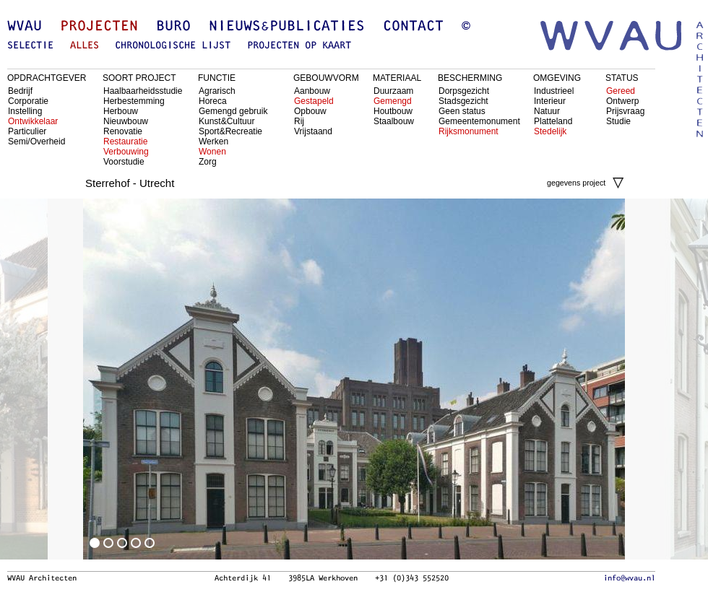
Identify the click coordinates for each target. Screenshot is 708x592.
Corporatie (28, 101)
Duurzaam (393, 91)
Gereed (620, 91)
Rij (299, 121)
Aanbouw (312, 91)
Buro (173, 26)
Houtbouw (393, 111)
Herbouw (120, 111)
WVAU (24, 26)
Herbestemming (134, 101)
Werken (213, 141)
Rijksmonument (468, 131)
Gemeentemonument (479, 121)
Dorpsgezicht (464, 91)
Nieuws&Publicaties (287, 26)
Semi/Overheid (36, 141)
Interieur (550, 101)
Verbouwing (126, 152)
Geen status (462, 111)
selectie (30, 46)
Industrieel (554, 91)
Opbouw (310, 111)
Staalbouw (394, 121)
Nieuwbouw (125, 121)
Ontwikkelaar (33, 121)
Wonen (212, 152)
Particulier (27, 131)
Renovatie (122, 131)
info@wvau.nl (629, 578)
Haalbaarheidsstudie (142, 91)
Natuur (547, 111)
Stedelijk (550, 131)
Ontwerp (622, 101)
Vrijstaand (313, 131)
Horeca (213, 101)
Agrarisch (217, 91)
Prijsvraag (625, 111)
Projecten (99, 26)
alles (84, 46)
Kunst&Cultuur (226, 121)
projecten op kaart (299, 46)
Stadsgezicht (463, 101)
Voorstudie (123, 162)
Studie (618, 121)
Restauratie (125, 141)
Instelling (25, 111)
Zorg (208, 162)
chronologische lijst (172, 46)
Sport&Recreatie (230, 131)
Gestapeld (314, 101)
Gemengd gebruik (233, 111)
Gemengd (393, 101)
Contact (413, 26)
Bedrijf (20, 91)
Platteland (553, 121)
